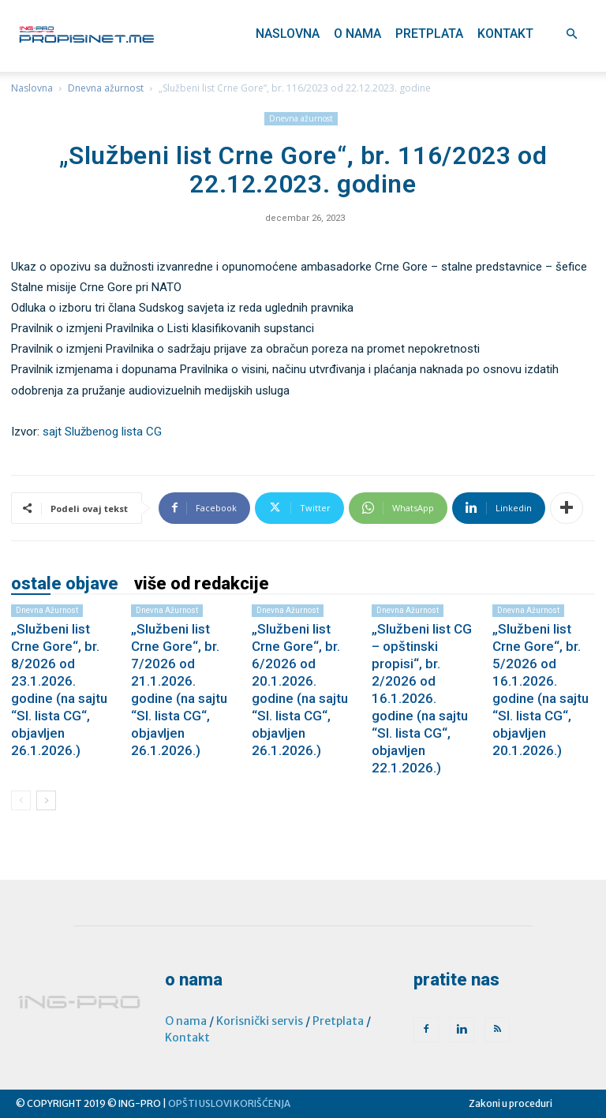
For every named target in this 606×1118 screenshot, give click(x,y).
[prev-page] (21, 800)
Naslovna (288, 33)
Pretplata (429, 33)
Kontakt (505, 33)
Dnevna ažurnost (106, 88)
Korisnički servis (259, 1021)
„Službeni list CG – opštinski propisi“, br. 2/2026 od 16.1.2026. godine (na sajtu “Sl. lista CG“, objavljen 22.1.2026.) (422, 698)
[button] (571, 34)
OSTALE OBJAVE (64, 583)
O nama (357, 33)
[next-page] (46, 800)
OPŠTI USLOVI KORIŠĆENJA (229, 1103)
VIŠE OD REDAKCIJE (201, 583)
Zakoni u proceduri (510, 1103)
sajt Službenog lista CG (102, 431)
